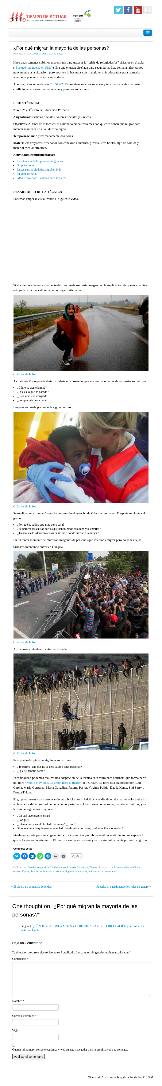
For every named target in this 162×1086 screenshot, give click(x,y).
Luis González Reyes (52, 53)
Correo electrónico (24, 1015)
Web (15, 1030)
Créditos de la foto (25, 374)
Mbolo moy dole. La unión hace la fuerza (41, 178)
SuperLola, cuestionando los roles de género (122, 886)
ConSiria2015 (59, 84)
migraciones (81, 871)
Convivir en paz (58, 867)
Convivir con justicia (38, 867)
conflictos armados (119, 867)
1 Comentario (109, 871)
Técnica (93, 867)
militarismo (94, 871)
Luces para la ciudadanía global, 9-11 (39, 169)
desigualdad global (64, 871)
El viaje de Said (26, 173)
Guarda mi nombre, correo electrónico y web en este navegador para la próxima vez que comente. (70, 1049)
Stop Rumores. (26, 165)
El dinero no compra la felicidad (33, 886)
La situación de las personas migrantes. (40, 161)
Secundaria (82, 867)
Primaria (71, 867)
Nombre (18, 1001)
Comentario (20, 958)
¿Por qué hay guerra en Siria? (33, 67)
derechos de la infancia (42, 871)
